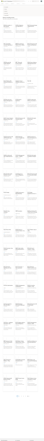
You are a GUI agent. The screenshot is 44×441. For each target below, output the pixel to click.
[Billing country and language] (35, 1)
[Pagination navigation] (23, 396)
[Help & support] (27, 1)
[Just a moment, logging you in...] (41, 1)
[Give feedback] (25, 1)
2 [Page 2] (19, 396)
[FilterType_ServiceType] (3, 13)
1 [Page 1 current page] (17, 396)
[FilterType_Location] (3, 7)
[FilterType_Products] (3, 9)
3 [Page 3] (21, 396)
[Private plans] (30, 1)
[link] (8, 30)
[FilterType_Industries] (3, 11)
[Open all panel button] (2, 3)
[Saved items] (28, 1)
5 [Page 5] (25, 396)
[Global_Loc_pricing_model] (3, 15)
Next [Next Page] (28, 396)
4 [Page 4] (23, 396)
